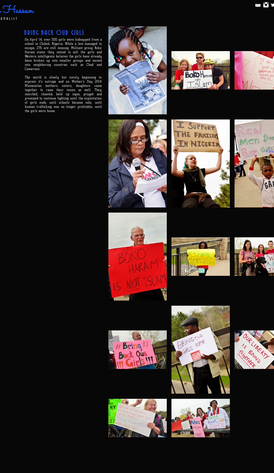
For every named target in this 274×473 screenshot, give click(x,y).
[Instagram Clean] (266, 4)
